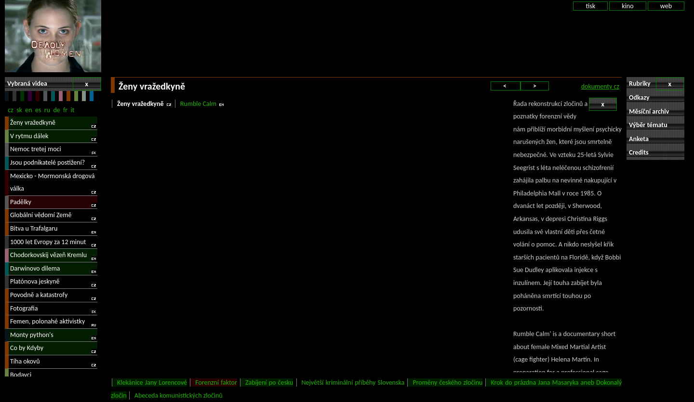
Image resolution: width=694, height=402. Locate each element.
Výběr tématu (648, 125)
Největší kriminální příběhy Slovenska (353, 382)
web (666, 6)
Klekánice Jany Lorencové (152, 382)
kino (627, 6)
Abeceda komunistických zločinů (178, 395)
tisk (590, 6)
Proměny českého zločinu (447, 382)
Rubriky (656, 84)
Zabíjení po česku (269, 382)
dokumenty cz (600, 86)
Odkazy (639, 97)
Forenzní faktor (216, 382)
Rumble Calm (198, 104)
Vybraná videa (54, 84)
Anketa (639, 139)
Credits (639, 152)
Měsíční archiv (649, 111)
